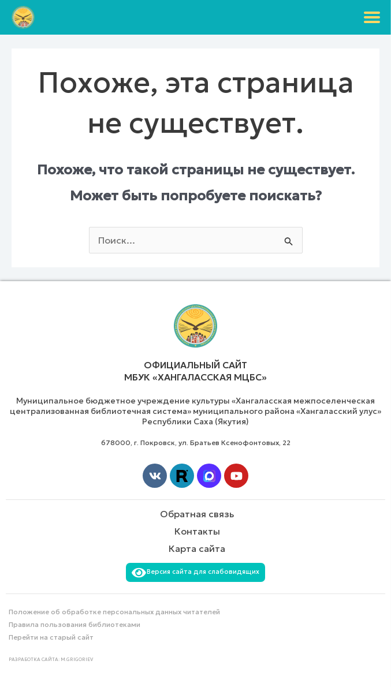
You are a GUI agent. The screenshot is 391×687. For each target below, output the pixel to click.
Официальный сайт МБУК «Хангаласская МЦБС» (195, 371)
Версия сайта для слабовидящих (196, 571)
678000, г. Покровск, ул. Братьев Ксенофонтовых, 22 (196, 442)
